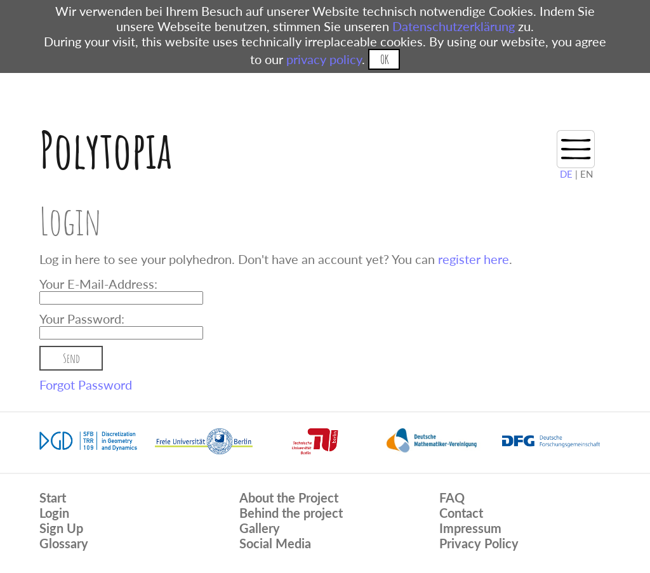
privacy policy (324, 59)
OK (384, 59)
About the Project (288, 497)
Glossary (63, 543)
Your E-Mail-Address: (98, 283)
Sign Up (61, 528)
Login (54, 512)
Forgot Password (85, 384)
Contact (461, 512)
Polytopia (105, 149)
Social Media (275, 543)
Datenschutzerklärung (453, 26)
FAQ (452, 497)
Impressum (470, 528)
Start (52, 497)
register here (473, 259)
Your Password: (81, 318)
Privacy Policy (479, 543)
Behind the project (291, 512)
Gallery (259, 528)
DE (566, 174)
